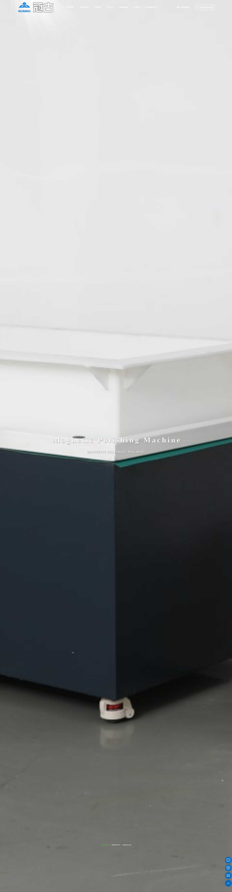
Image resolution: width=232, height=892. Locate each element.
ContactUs (151, 7)
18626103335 (205, 7)
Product (84, 7)
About (98, 7)
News (110, 7)
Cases (137, 7)
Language (183, 7)
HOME (70, 7)
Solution (123, 7)
